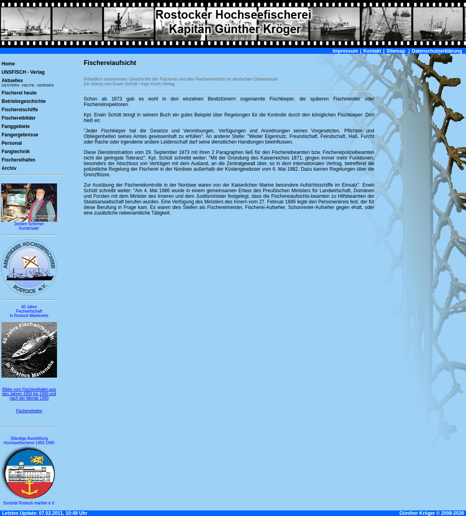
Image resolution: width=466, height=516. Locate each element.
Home (8, 64)
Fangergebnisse (20, 135)
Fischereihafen (18, 160)
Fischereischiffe (20, 109)
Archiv (9, 168)
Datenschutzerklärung (437, 51)
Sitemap (396, 51)
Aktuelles (28, 82)
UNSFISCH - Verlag (23, 72)
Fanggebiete (16, 126)
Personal (12, 143)
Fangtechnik (16, 151)
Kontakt (372, 51)
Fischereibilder (18, 118)
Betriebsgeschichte (24, 101)
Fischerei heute (19, 93)
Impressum (345, 51)
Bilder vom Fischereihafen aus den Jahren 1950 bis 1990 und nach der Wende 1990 (29, 393)
